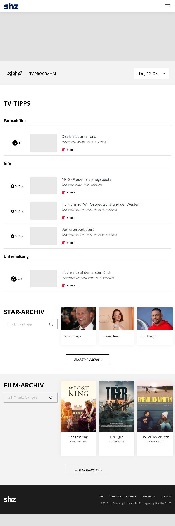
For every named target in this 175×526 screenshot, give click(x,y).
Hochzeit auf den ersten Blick (86, 272)
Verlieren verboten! (78, 229)
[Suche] (31, 324)
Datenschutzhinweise (123, 496)
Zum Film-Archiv (88, 470)
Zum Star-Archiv (88, 360)
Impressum (148, 496)
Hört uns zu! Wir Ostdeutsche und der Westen (100, 204)
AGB (101, 496)
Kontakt (166, 496)
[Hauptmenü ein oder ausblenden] (167, 6)
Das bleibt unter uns (79, 136)
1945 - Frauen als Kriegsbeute (86, 179)
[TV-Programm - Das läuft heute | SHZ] (11, 6)
